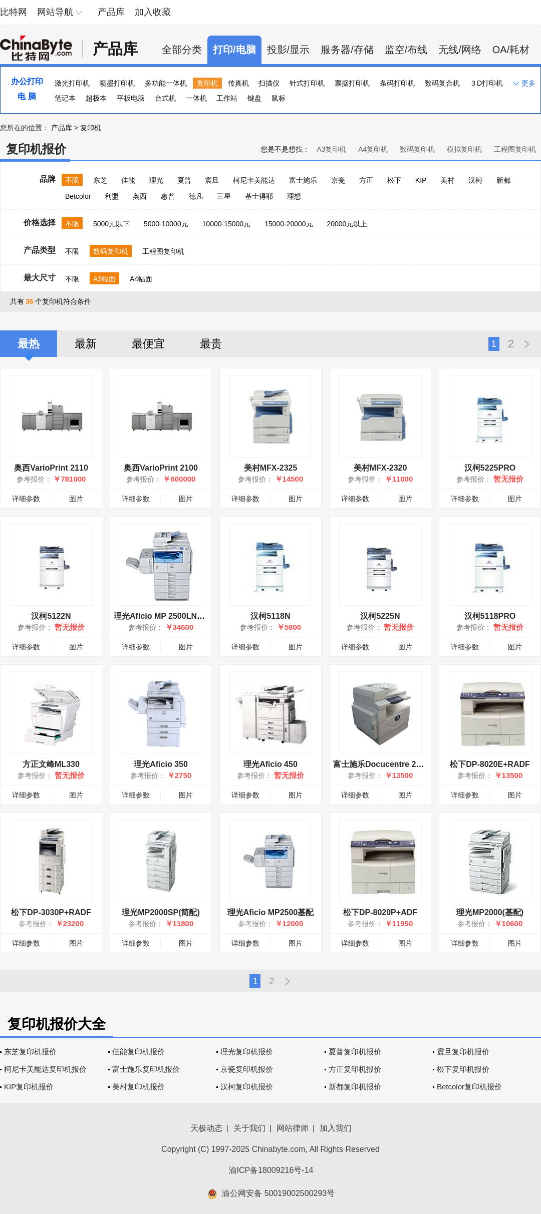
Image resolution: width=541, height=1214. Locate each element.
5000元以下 (111, 224)
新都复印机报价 (355, 1086)
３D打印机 (486, 83)
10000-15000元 (226, 224)
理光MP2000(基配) (489, 912)
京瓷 (338, 180)
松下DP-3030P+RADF (51, 912)
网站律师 (293, 1128)
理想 (294, 196)
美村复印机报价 (138, 1086)
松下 (394, 180)
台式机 (165, 98)
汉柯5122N (51, 616)
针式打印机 (307, 83)
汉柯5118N (270, 616)
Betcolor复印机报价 (469, 1086)
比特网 (13, 12)
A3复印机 (331, 149)
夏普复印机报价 (355, 1051)
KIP (421, 180)
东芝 (100, 180)
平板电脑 (131, 98)
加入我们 (336, 1128)
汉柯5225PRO (489, 468)
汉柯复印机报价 (246, 1086)
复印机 (207, 83)
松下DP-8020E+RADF (490, 764)
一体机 (196, 98)
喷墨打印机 (117, 83)
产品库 (111, 12)
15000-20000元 (288, 224)
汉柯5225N (380, 616)
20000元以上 (347, 224)
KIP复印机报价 (29, 1086)
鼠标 (279, 98)
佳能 (128, 180)
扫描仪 (269, 83)
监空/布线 (406, 49)
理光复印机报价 (246, 1051)
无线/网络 (459, 49)
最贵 (211, 343)
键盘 (254, 98)
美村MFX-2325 (271, 468)
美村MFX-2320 (380, 468)
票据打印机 (352, 83)
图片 (76, 499)
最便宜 (148, 343)
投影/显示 (288, 49)
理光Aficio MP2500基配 (270, 912)
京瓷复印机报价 (246, 1069)
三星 (224, 196)
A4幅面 (141, 279)
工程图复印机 (515, 149)
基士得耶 (259, 196)
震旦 (212, 180)
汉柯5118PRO (489, 616)
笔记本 (65, 98)
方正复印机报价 (355, 1069)
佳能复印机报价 (138, 1051)
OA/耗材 (510, 49)
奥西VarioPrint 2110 (51, 468)
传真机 (238, 83)
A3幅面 (104, 279)
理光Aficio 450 (270, 764)
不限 (72, 180)
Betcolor (78, 196)
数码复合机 (442, 83)
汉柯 (475, 180)
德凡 (196, 196)
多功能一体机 (166, 83)
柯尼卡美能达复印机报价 (45, 1069)
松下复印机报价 (463, 1069)
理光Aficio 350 (161, 764)
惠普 (168, 196)
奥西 (140, 196)
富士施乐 (303, 180)
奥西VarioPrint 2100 (161, 468)
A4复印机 (373, 149)
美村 (447, 180)
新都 (503, 180)
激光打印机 (72, 83)
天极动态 (206, 1128)
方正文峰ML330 (51, 764)
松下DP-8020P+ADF (380, 912)
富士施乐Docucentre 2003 (381, 764)
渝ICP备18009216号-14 (271, 1170)
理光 (156, 180)
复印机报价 (36, 149)
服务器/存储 (347, 49)
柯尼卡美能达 (254, 180)
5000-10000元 (166, 224)
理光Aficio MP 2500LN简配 (163, 616)
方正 (366, 180)
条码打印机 (397, 83)
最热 (29, 343)
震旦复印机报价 (463, 1051)
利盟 (112, 196)
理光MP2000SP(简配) (161, 912)
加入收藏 (153, 12)
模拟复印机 (464, 149)
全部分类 (182, 49)
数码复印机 (417, 149)
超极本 (96, 98)
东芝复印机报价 (30, 1051)
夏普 (184, 180)
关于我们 (249, 1128)
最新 (86, 343)
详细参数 (26, 499)
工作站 (226, 98)
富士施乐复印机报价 (146, 1069)
